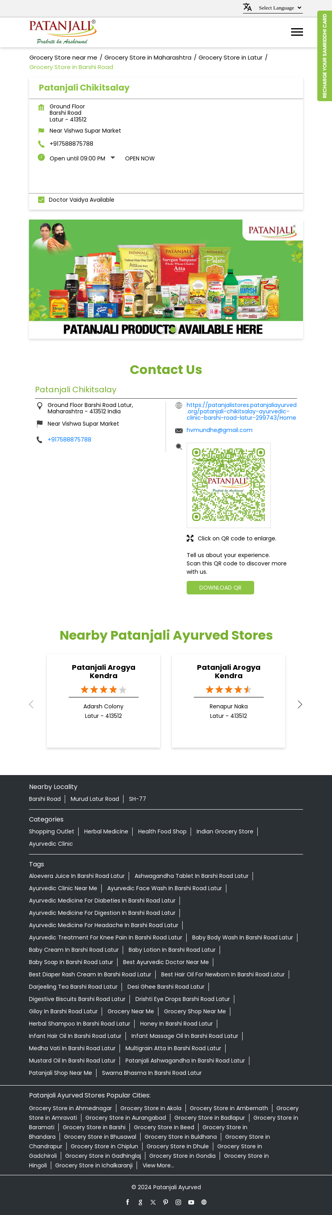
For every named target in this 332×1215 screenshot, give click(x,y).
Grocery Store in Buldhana (181, 1137)
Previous (35, 704)
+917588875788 (71, 144)
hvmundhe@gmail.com (220, 430)
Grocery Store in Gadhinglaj (103, 1156)
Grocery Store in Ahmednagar (70, 1108)
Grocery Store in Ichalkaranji (94, 1165)
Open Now (140, 158)
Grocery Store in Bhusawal (100, 1137)
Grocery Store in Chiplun (104, 1146)
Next (296, 704)
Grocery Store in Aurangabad (125, 1118)
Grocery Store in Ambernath (229, 1108)
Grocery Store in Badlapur (209, 1118)
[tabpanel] (166, 279)
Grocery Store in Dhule (178, 1146)
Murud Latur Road (95, 799)
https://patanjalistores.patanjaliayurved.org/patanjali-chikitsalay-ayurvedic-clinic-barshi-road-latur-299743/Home (242, 411)
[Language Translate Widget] (279, 8)
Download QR (220, 588)
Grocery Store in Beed (164, 1127)
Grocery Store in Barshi (94, 1127)
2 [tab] (172, 329)
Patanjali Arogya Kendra (103, 671)
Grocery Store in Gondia (182, 1156)
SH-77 (137, 799)
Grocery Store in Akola (150, 1108)
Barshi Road (45, 799)
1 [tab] (160, 329)
